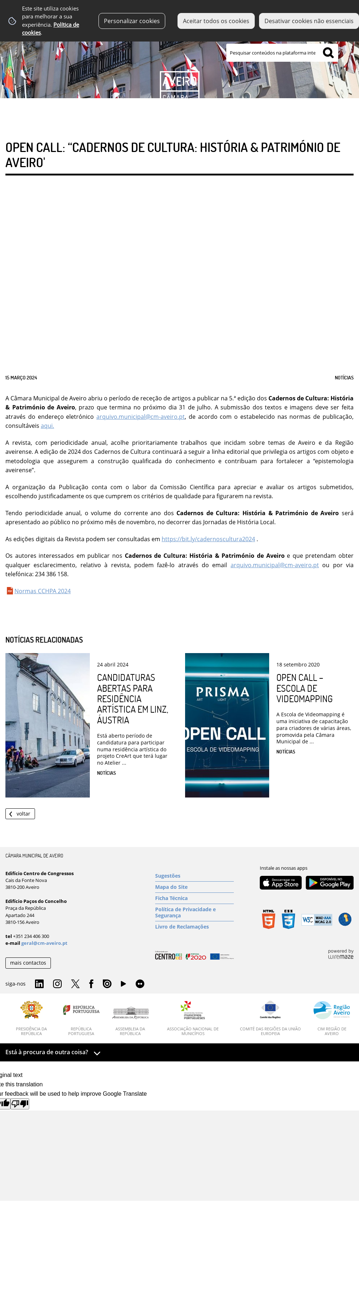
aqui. (47, 426)
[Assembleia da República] (130, 1021)
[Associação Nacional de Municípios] (193, 1018)
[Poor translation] (19, 1103)
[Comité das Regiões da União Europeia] (270, 1018)
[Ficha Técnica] (194, 898)
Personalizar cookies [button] (132, 21)
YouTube (123, 985)
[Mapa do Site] (194, 887)
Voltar (23, 813)
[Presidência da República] (31, 1018)
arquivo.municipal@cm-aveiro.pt (140, 417)
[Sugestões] (194, 876)
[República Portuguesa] (81, 1018)
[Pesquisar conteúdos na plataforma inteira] (328, 52)
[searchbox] (282, 53)
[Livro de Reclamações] (194, 927)
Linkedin (39, 984)
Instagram (57, 984)
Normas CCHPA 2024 (42, 591)
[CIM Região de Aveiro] (332, 1018)
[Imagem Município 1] (179, 60)
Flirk (140, 984)
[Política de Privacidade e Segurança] (194, 912)
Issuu (107, 984)
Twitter (75, 984)
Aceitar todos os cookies (216, 21)
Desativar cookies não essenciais (309, 21)
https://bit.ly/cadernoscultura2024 (208, 539)
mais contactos (28, 962)
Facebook (91, 984)
